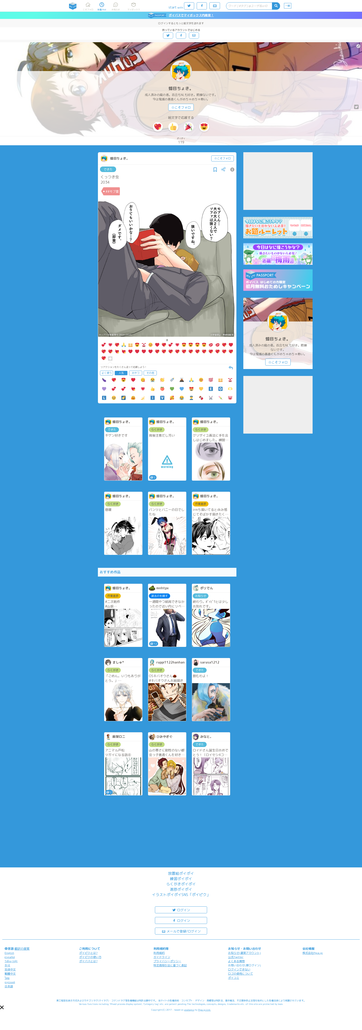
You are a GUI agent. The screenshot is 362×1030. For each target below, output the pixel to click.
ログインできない (239, 969)
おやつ (135, 373)
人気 (121, 373)
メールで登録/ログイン (181, 931)
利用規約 (159, 953)
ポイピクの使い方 (90, 957)
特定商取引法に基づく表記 (170, 965)
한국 (7, 965)
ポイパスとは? (88, 961)
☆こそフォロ (181, 107)
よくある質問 (236, 961)
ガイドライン (162, 957)
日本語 (9, 986)
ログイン (181, 910)
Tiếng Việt (11, 961)
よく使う (107, 373)
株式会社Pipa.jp (312, 953)
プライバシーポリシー (167, 961)
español (10, 957)
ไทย (7, 978)
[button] (2, 1007)
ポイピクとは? (88, 953)
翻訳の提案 (22, 949)
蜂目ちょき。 (181, 88)
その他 (150, 373)
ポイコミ (233, 978)
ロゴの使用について (240, 974)
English (9, 953)
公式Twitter (236, 957)
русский (10, 982)
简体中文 (10, 969)
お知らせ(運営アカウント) (244, 953)
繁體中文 (10, 974)
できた (108, 169)
